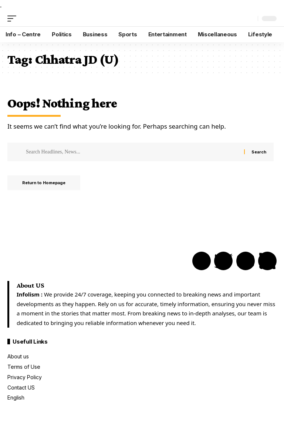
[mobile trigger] (13, 18)
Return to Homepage (43, 182)
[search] (250, 18)
